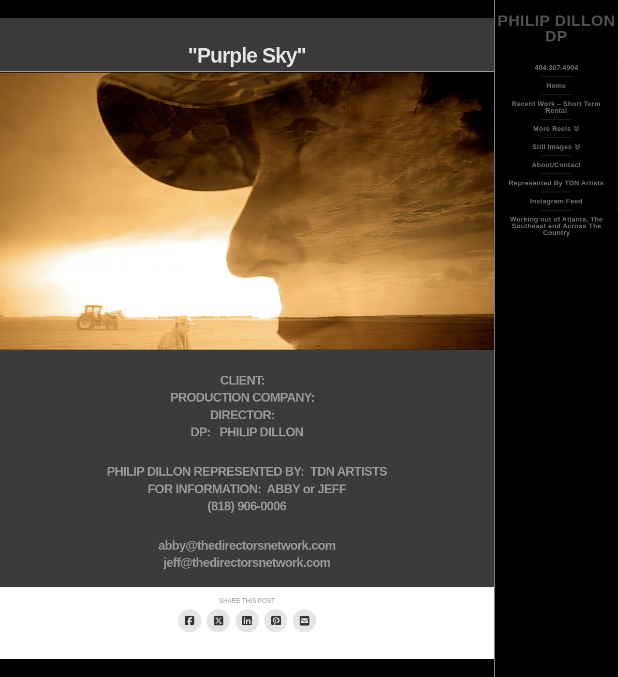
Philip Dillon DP (556, 28)
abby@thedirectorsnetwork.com (246, 545)
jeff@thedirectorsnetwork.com (247, 562)
